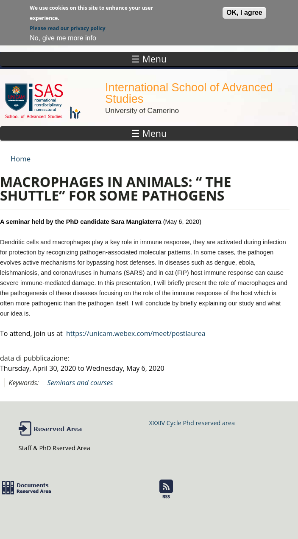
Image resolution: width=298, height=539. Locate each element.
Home (21, 159)
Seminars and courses (80, 382)
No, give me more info (63, 36)
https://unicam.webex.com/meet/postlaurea (136, 333)
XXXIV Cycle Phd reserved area (192, 423)
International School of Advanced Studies (189, 93)
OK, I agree (244, 11)
